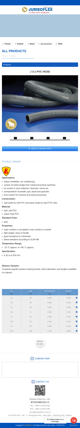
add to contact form (40, 149)
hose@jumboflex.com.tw (39, 412)
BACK (40, 343)
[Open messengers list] (74, 420)
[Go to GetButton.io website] (74, 425)
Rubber (20, 44)
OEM (60, 44)
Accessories (46, 44)
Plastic (8, 44)
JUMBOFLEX (40, 10)
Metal (32, 44)
